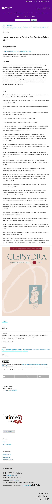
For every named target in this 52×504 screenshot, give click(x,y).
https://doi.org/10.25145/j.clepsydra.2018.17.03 (18, 51)
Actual (10, 13)
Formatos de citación (8, 342)
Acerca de (30, 13)
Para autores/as (6, 457)
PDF (5, 321)
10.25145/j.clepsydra (11, 390)
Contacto (33, 16)
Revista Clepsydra (14, 480)
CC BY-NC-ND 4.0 (31, 485)
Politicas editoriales (41, 13)
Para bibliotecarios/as (8, 459)
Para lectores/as (7, 454)
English (4, 442)
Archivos (9, 25)
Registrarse (29, 1)
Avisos (18, 16)
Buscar (33, 20)
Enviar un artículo (9, 431)
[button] (8, 376)
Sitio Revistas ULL (44, 1)
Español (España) (7, 444)
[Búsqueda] (22, 20)
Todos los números (19, 13)
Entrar (35, 1)
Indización (25, 16)
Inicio (4, 13)
